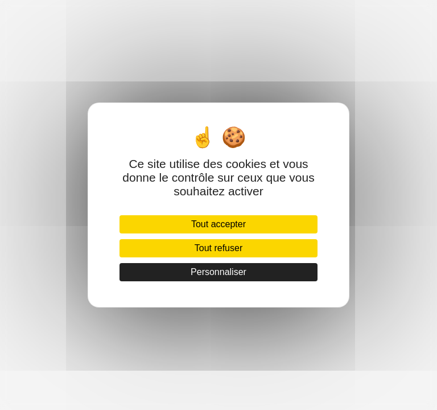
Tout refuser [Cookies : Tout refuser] (218, 248)
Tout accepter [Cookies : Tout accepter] (218, 224)
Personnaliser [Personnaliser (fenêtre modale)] (218, 272)
